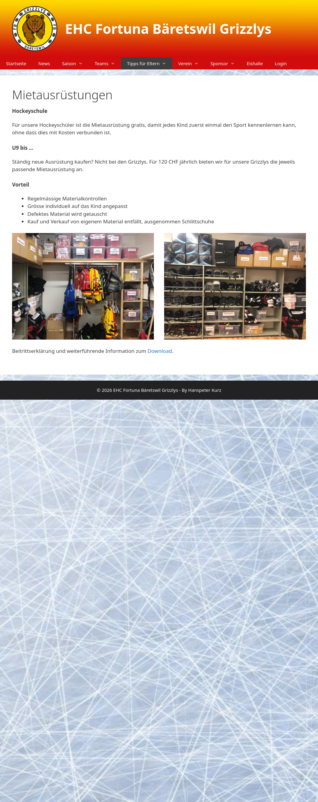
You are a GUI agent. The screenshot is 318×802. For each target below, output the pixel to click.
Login (281, 63)
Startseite (16, 63)
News (44, 63)
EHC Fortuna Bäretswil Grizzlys (168, 28)
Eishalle (255, 63)
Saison (75, 63)
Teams (108, 63)
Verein (191, 63)
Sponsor (226, 63)
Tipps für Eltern (149, 63)
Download (160, 350)
